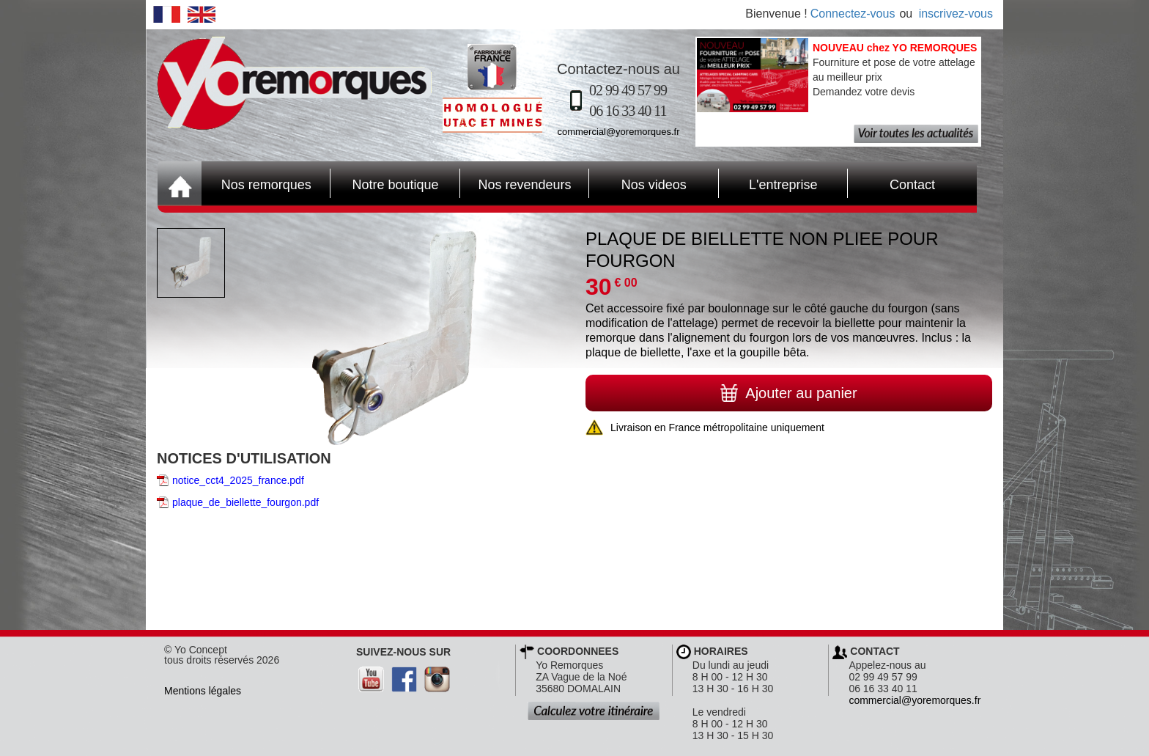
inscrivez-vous (956, 13)
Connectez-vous (852, 13)
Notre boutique (384, 183)
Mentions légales (202, 691)
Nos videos (638, 183)
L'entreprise (768, 183)
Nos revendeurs (516, 183)
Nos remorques (266, 184)
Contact (891, 183)
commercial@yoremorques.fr (618, 131)
